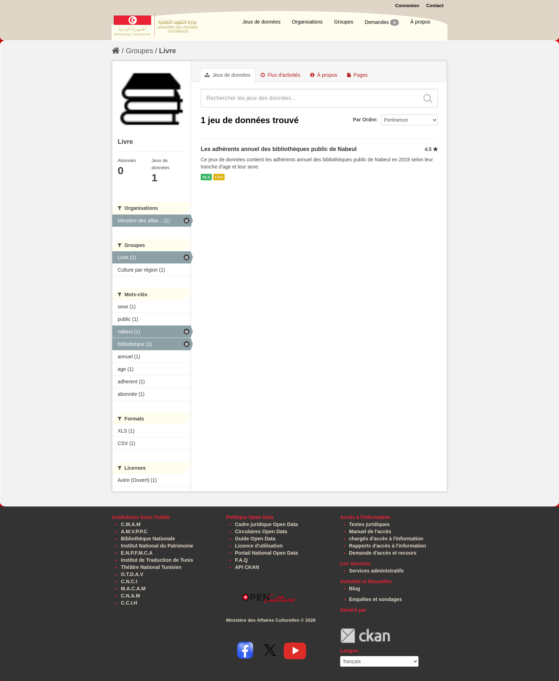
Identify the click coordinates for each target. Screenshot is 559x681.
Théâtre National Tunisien (151, 567)
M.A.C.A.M (133, 588)
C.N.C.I (129, 581)
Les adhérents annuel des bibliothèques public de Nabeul (279, 149)
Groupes (343, 22)
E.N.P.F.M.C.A (137, 553)
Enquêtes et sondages (375, 599)
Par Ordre (364, 119)
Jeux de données (261, 22)
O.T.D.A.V (132, 574)
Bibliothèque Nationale (148, 538)
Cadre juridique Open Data (266, 524)
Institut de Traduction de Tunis (157, 560)
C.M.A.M (130, 524)
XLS (206, 177)
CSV (219, 177)
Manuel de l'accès (370, 531)
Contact (434, 5)
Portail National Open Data (266, 553)
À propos (420, 22)
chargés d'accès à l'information (386, 538)
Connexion (407, 5)
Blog (354, 588)
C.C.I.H (129, 603)
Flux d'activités (280, 75)
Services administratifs (376, 571)
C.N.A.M (130, 596)
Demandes (382, 22)
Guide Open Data (255, 538)
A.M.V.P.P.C (134, 531)
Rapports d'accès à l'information (387, 546)
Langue (349, 651)
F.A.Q (241, 560)
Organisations (307, 22)
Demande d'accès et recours (382, 553)
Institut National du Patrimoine (157, 546)
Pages (357, 75)
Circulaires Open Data (261, 531)
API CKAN (247, 567)
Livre (167, 51)
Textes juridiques (369, 524)
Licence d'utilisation (259, 546)
